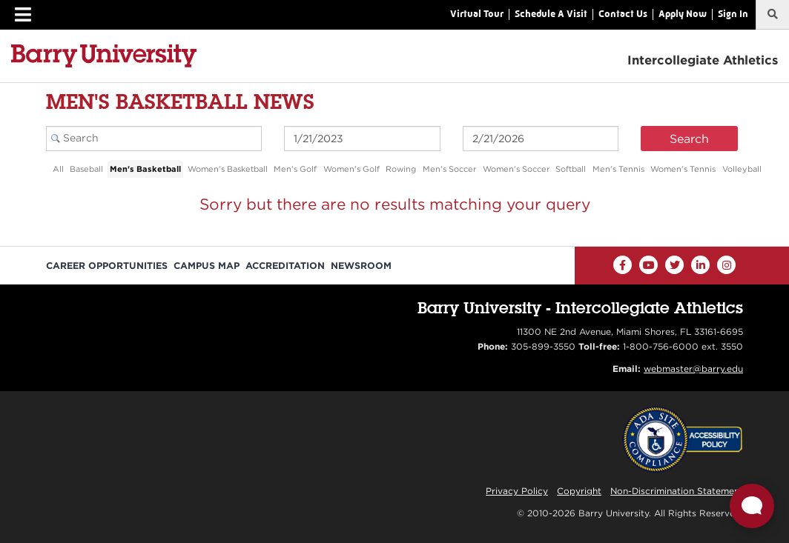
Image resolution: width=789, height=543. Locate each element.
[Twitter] (674, 265)
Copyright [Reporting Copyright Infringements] (579, 490)
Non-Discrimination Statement (676, 490)
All (58, 169)
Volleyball (742, 169)
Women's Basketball (228, 169)
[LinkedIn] (700, 265)
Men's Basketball (145, 169)
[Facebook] (622, 265)
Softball (570, 169)
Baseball (86, 169)
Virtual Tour (477, 13)
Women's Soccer (516, 169)
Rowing (401, 169)
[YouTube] (648, 265)
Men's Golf (295, 169)
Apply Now (682, 13)
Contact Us (622, 13)
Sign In (733, 13)
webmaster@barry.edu (693, 368)
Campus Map (207, 265)
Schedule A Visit (551, 13)
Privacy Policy (517, 490)
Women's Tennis (683, 169)
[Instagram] (726, 265)
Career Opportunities (107, 265)
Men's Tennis (618, 169)
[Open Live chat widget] (752, 506)
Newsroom (361, 265)
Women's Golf (351, 169)
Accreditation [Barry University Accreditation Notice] (285, 265)
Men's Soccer (449, 169)
